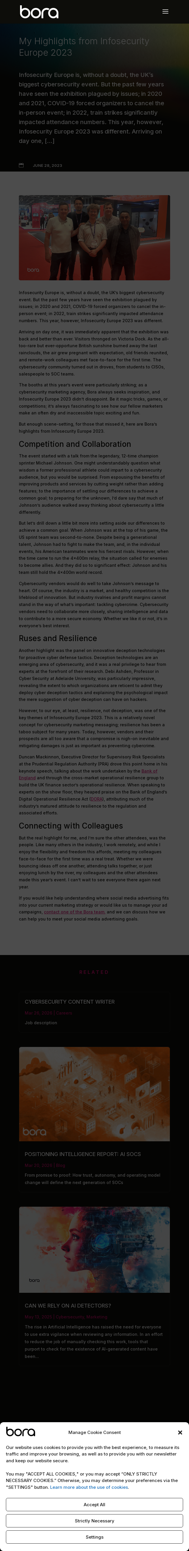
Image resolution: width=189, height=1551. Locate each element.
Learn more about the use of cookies (89, 1487)
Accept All (94, 1504)
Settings (94, 1537)
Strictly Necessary (94, 1521)
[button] (180, 1432)
